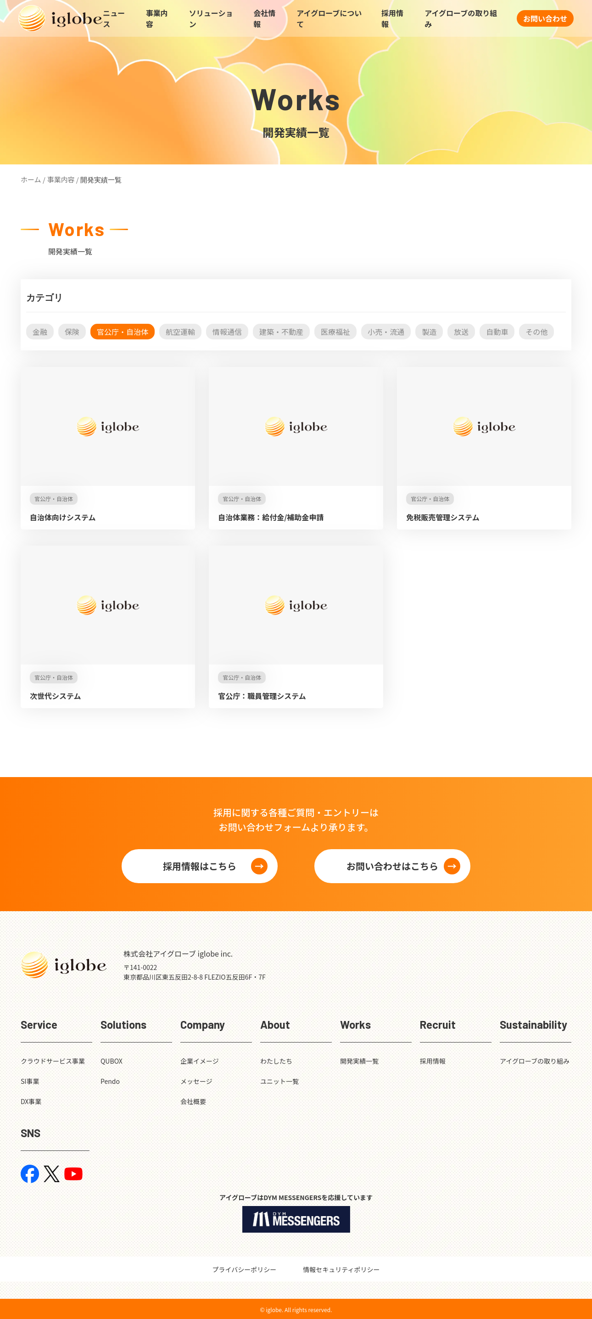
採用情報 (392, 18)
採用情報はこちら (199, 866)
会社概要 (193, 1101)
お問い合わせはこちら (392, 866)
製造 (429, 331)
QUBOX (112, 1060)
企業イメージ (199, 1060)
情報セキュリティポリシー (341, 1269)
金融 (40, 331)
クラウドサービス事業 (53, 1060)
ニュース (114, 18)
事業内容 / (62, 179)
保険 (72, 331)
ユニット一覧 (279, 1081)
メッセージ (196, 1081)
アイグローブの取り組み (460, 18)
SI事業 (30, 1081)
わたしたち (276, 1060)
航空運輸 (180, 331)
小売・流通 (386, 331)
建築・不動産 (281, 331)
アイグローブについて (329, 18)
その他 (536, 331)
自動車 (497, 331)
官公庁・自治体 (122, 331)
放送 (461, 331)
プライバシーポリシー (244, 1269)
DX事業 (31, 1101)
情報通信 (227, 331)
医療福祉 (335, 331)
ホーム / (33, 179)
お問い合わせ (545, 18)
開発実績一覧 (359, 1060)
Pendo (110, 1081)
